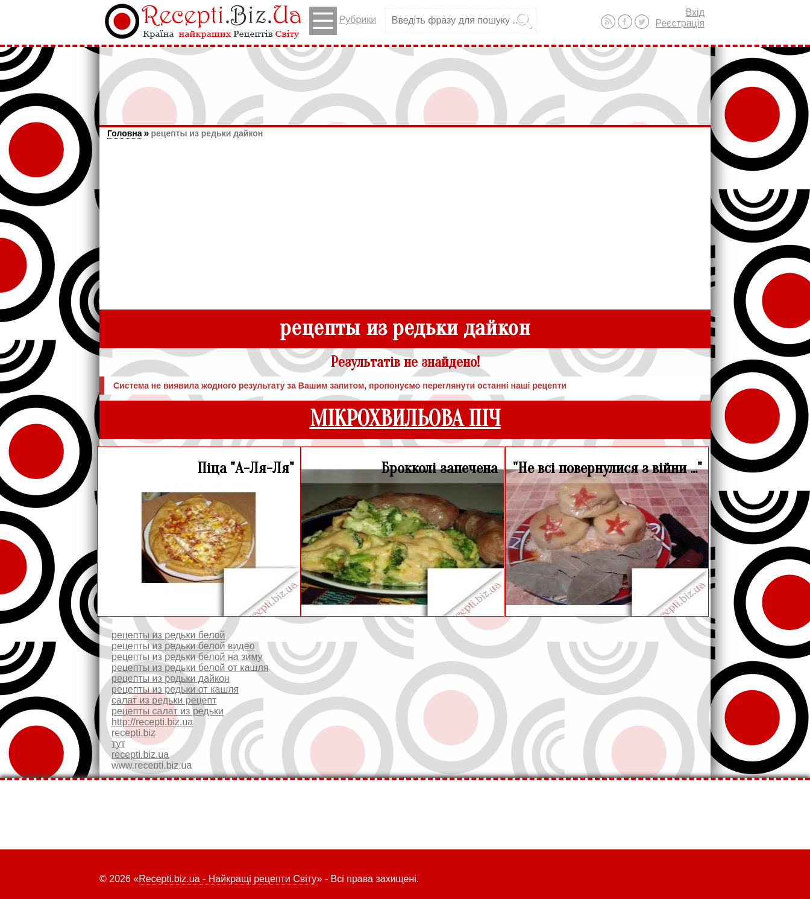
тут (118, 744)
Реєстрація (680, 23)
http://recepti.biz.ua (152, 722)
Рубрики (342, 21)
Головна (124, 133)
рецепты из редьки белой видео (183, 646)
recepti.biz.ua (140, 754)
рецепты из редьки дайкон (207, 133)
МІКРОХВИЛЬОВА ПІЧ (405, 419)
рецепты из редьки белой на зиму (187, 657)
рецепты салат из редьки (167, 711)
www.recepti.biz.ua (151, 765)
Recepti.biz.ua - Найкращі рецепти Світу (227, 879)
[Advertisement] (405, 80)
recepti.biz (133, 733)
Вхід (695, 12)
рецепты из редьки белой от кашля (189, 667)
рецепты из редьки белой (168, 635)
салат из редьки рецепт (163, 700)
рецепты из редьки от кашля (175, 689)
